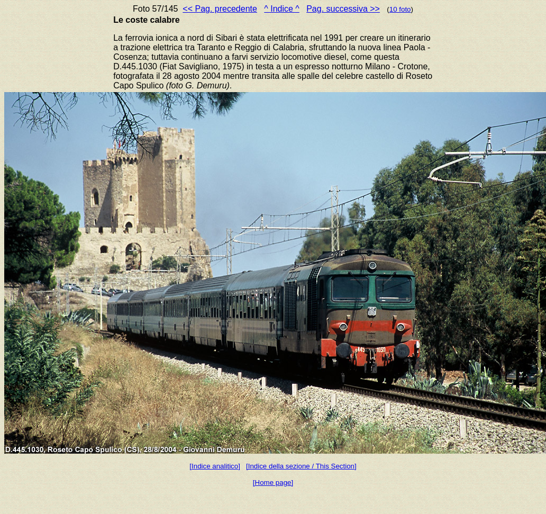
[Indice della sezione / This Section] (301, 466)
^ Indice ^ (281, 8)
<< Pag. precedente (220, 8)
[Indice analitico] (214, 466)
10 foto (400, 9)
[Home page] (273, 482)
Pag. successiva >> (343, 8)
